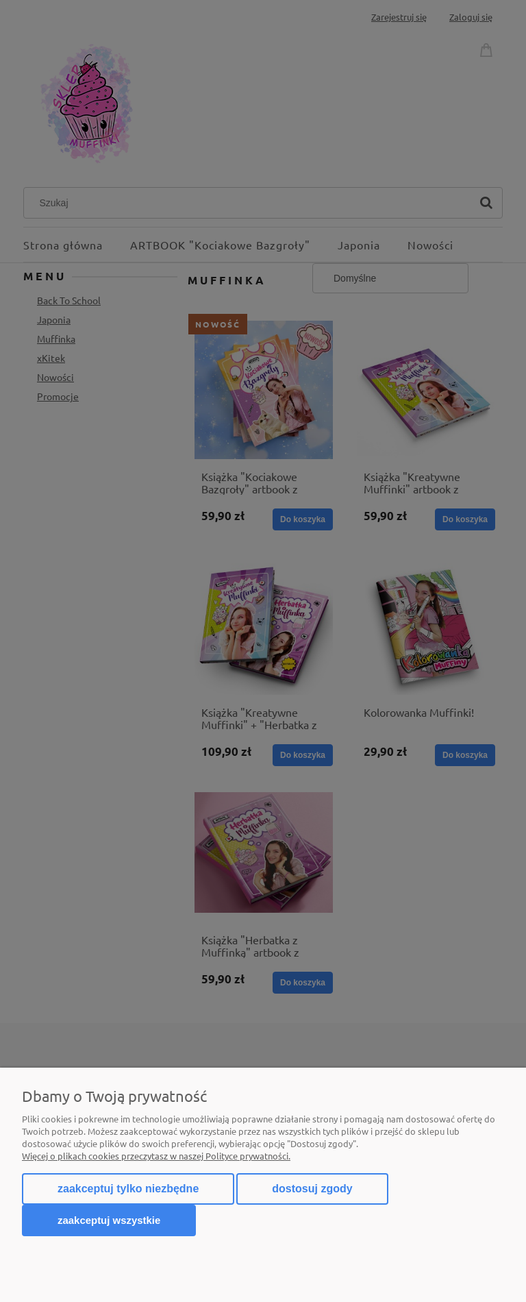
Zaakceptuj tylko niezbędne (128, 1188)
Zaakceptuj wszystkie (109, 1220)
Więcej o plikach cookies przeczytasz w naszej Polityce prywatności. (156, 1156)
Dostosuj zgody (312, 1188)
